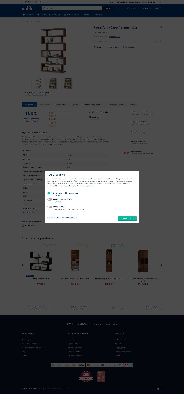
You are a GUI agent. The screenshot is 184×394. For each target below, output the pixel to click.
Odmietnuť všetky (54, 218)
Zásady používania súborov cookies (81, 186)
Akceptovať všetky (127, 218)
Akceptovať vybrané (69, 218)
